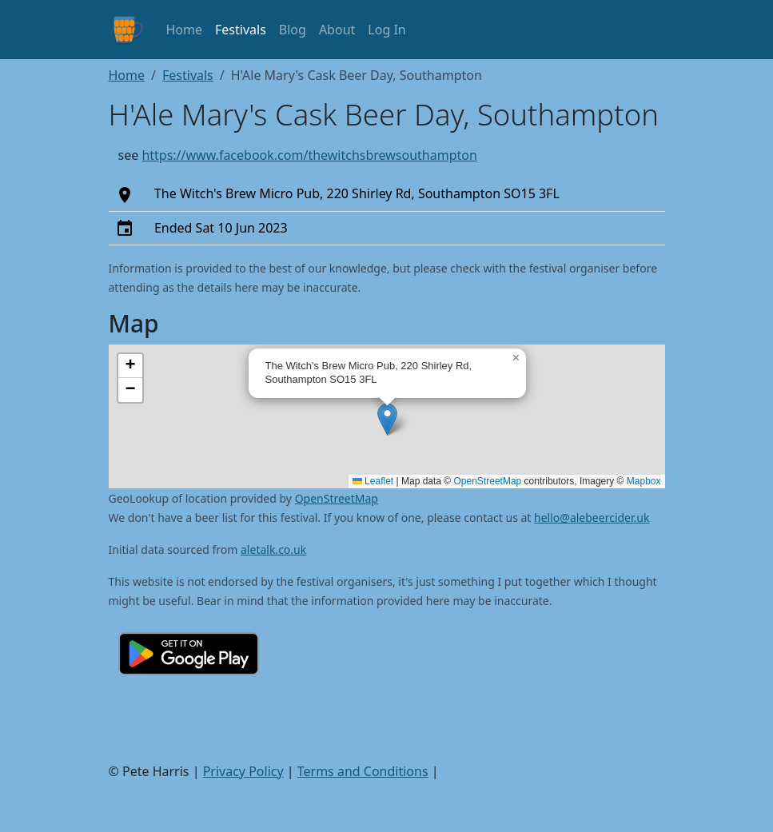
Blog (292, 29)
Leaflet (373, 481)
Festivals (240, 29)
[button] (387, 419)
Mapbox (644, 481)
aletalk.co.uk (273, 549)
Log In (386, 29)
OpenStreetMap (488, 481)
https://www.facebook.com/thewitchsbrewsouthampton (309, 155)
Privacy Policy (243, 771)
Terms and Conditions (362, 771)
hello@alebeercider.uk (591, 517)
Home (184, 29)
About (337, 29)
